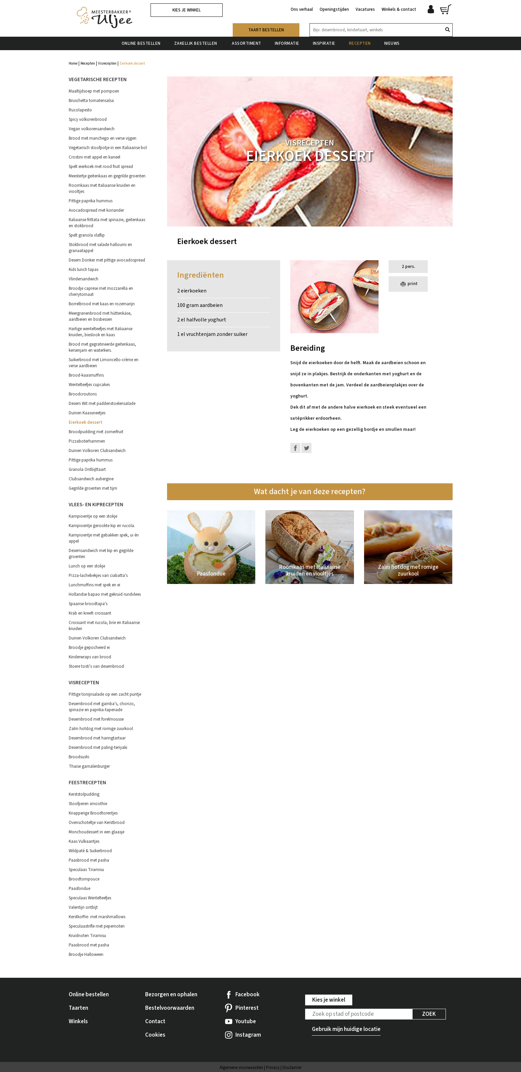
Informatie (287, 43)
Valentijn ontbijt (83, 907)
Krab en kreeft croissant (90, 613)
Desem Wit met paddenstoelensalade (102, 404)
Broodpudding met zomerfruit (96, 432)
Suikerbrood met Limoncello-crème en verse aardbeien (103, 363)
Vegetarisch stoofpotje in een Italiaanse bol (108, 148)
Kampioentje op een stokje (93, 516)
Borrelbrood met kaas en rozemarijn (102, 304)
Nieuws (392, 43)
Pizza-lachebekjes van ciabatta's (98, 576)
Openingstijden (334, 9)
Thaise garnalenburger (89, 766)
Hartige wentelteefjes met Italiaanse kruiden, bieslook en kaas (100, 332)
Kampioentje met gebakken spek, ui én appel (104, 538)
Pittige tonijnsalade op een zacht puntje (105, 694)
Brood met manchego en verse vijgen (102, 138)
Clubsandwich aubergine (91, 479)
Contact (155, 1021)
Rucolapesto (80, 110)
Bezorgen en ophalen (171, 994)
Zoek (429, 1014)
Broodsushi (79, 757)
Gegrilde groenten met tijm (93, 488)
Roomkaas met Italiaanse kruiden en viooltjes (102, 188)
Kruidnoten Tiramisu (87, 936)
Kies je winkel (186, 10)
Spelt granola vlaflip (87, 235)
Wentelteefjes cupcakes (89, 385)
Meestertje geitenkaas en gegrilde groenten (107, 176)
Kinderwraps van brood (90, 657)
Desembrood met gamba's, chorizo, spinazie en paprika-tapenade (102, 707)
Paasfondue (79, 889)
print (408, 284)
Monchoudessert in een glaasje (96, 832)
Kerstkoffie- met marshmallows (97, 917)
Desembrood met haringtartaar (97, 738)
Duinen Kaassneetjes (87, 413)
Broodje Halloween (86, 955)
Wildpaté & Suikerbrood (90, 851)
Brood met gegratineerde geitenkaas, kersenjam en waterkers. (102, 347)
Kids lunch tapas (83, 270)
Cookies (155, 1035)
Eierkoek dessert (85, 422)
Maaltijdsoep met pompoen (94, 91)
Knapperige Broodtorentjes (93, 813)
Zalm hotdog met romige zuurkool (101, 729)
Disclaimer (292, 1068)
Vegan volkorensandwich (92, 129)
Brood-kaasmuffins (86, 375)
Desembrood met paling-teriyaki (98, 748)
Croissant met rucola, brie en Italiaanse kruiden (104, 626)
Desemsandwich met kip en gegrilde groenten (101, 554)
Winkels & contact (399, 9)
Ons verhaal (302, 9)
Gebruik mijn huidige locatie (346, 1029)
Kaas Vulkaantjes (84, 841)
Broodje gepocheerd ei (89, 648)
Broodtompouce (84, 879)
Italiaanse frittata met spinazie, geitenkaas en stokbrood (107, 223)
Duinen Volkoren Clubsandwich (97, 451)
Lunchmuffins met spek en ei (94, 585)
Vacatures (365, 9)
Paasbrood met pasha (89, 860)
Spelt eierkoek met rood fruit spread (101, 167)
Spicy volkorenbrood (88, 119)
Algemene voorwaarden (241, 1068)
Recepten (360, 43)
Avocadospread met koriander (96, 210)
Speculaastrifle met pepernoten (97, 926)
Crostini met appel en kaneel (94, 157)
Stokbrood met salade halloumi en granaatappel (100, 248)
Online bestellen (141, 43)
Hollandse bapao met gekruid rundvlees (105, 594)
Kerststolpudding (84, 794)
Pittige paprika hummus (90, 201)
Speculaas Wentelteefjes (90, 898)
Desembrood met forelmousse (96, 719)
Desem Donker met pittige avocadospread (107, 260)
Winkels (78, 1021)
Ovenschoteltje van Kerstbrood (97, 823)
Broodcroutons (83, 394)
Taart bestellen (266, 30)
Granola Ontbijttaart (87, 469)
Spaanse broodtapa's (88, 604)
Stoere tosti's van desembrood (96, 666)
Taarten (78, 1008)
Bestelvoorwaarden (169, 1008)
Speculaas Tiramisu (86, 870)
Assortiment (246, 43)
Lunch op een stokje (87, 566)
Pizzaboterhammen (87, 441)
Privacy (273, 1068)
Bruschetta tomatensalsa (91, 101)
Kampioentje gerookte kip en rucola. (102, 526)
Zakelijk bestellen (196, 43)
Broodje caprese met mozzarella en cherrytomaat (101, 291)
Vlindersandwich (83, 279)
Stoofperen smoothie (88, 804)
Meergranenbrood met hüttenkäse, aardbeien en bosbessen (100, 316)
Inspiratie (324, 43)
